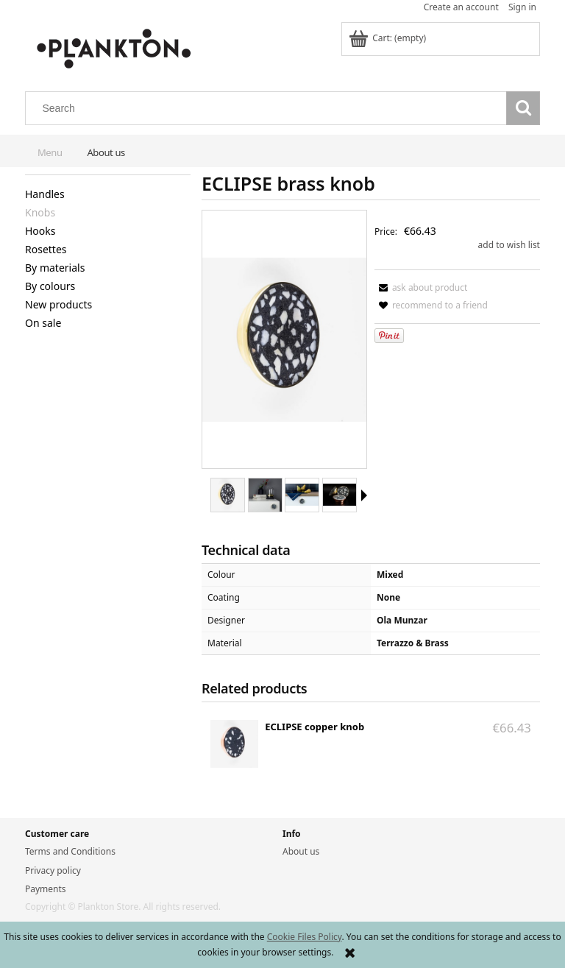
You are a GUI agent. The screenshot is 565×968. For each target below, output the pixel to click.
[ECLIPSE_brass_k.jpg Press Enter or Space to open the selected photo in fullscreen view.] (284, 340)
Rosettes (46, 249)
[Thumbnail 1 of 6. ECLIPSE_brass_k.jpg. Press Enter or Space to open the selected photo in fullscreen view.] (227, 495)
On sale (43, 323)
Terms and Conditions (70, 851)
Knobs (40, 212)
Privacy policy (53, 870)
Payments (45, 889)
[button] (364, 495)
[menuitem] (49, 149)
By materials (55, 268)
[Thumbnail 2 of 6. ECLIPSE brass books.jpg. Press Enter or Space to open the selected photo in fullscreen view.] (265, 495)
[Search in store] (269, 108)
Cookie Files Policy (304, 936)
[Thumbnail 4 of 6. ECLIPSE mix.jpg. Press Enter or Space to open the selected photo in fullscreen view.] (339, 495)
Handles (45, 194)
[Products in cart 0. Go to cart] (388, 38)
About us (300, 851)
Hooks (40, 231)
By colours (50, 286)
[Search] (523, 108)
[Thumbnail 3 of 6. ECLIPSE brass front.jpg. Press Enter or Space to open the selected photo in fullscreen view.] (302, 495)
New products (58, 304)
